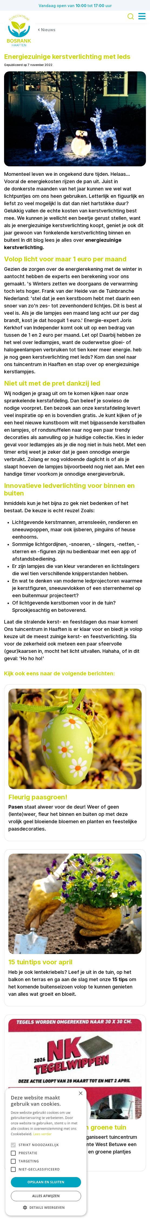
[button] (46, 1207)
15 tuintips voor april (40, 962)
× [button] (80, 1094)
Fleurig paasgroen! (37, 797)
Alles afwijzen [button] (46, 1196)
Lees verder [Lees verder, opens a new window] (42, 1134)
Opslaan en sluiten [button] (46, 1182)
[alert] (45, 1152)
